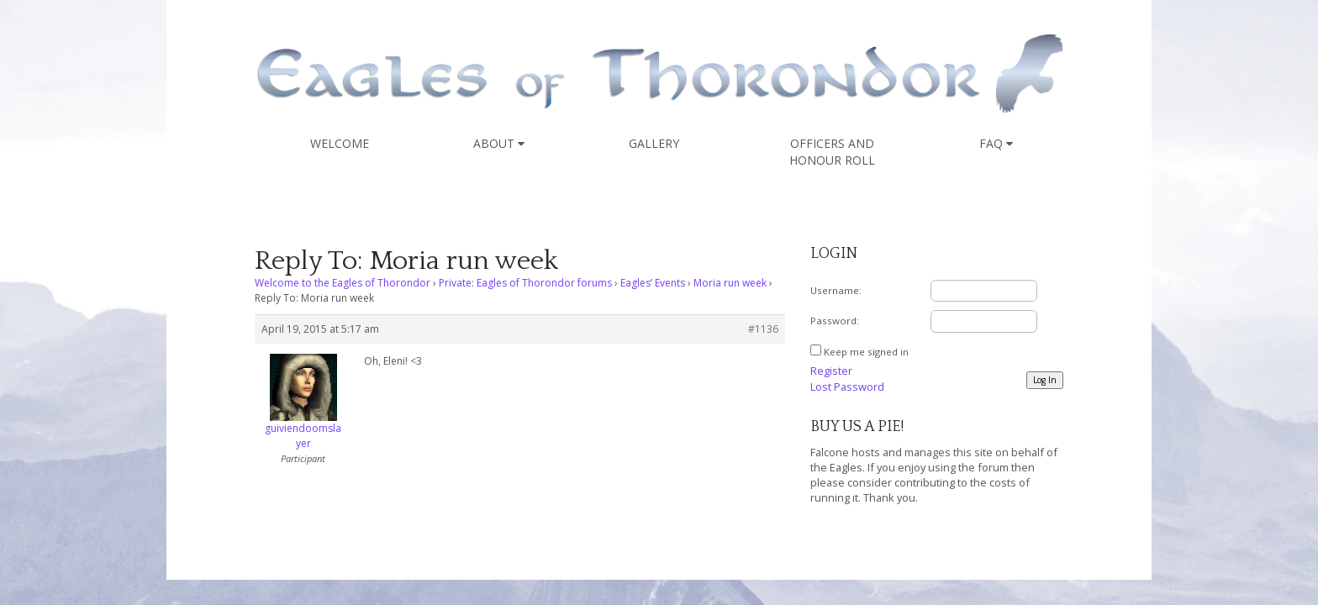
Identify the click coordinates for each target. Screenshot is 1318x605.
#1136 (763, 329)
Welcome (339, 143)
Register (831, 370)
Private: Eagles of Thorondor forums (525, 283)
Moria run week (730, 283)
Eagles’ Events (652, 283)
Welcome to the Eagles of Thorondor (342, 283)
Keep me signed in (866, 351)
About (499, 143)
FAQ (996, 143)
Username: (836, 290)
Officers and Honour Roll (832, 151)
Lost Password (847, 386)
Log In (1045, 380)
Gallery (654, 143)
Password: (834, 320)
